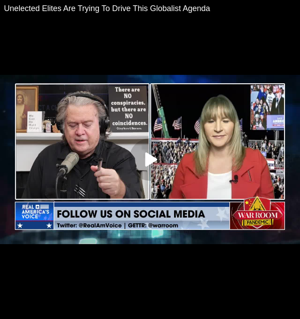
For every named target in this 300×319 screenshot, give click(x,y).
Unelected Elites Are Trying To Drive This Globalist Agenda (107, 8)
